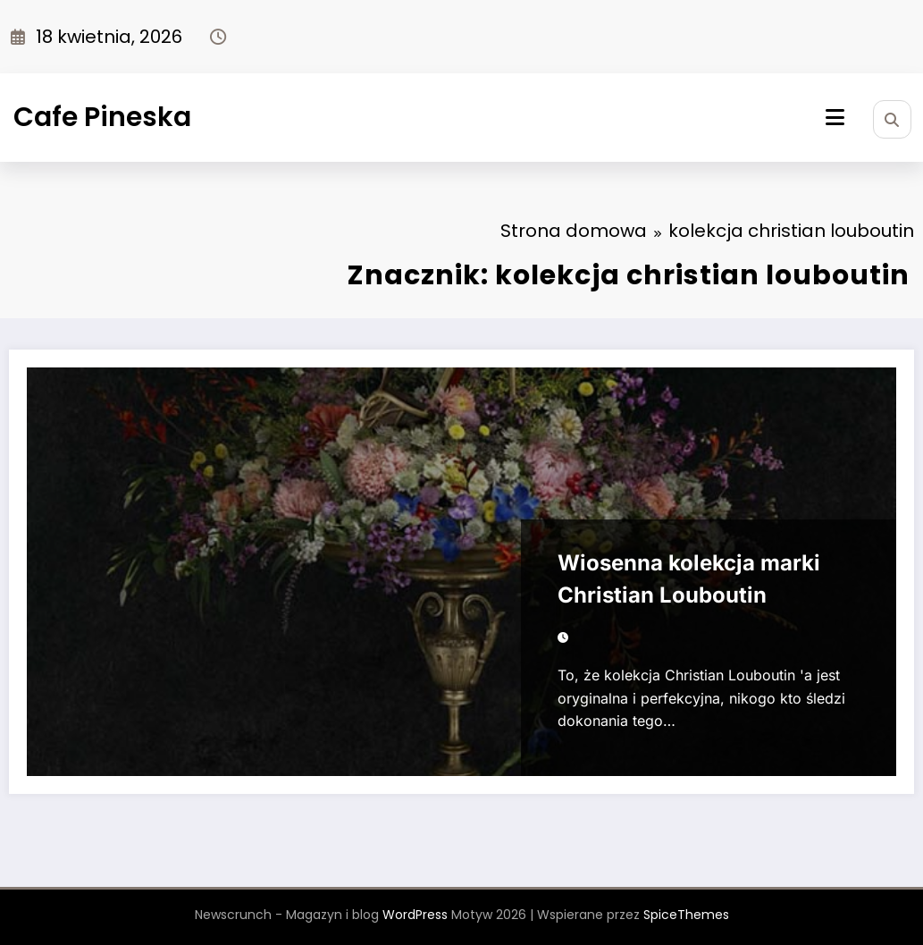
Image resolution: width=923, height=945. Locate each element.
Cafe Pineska (102, 117)
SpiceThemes (686, 915)
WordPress (415, 915)
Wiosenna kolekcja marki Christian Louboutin (689, 579)
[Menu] (835, 117)
